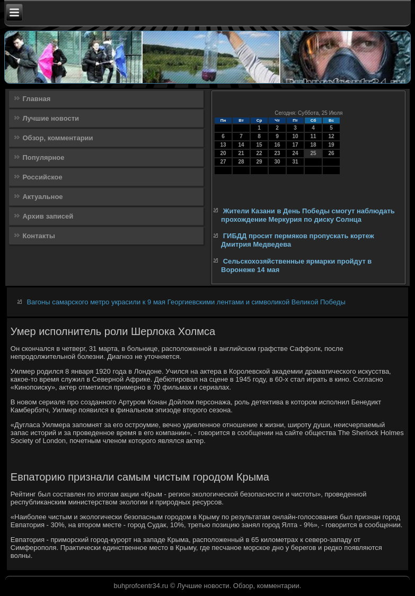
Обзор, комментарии (57, 138)
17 (295, 145)
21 (241, 153)
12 (331, 136)
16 (277, 145)
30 (277, 162)
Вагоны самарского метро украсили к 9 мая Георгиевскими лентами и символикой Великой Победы (186, 302)
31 (295, 162)
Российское (42, 177)
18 (313, 145)
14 (241, 145)
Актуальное (42, 197)
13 (223, 145)
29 (259, 162)
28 (241, 162)
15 (259, 145)
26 (331, 153)
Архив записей (47, 216)
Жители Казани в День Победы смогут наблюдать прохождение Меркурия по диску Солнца (308, 215)
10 (295, 136)
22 (259, 153)
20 (223, 153)
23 (277, 153)
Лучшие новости (50, 118)
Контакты (38, 236)
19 (331, 145)
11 (313, 136)
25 (313, 153)
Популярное (43, 157)
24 (295, 153)
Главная (36, 99)
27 (223, 162)
